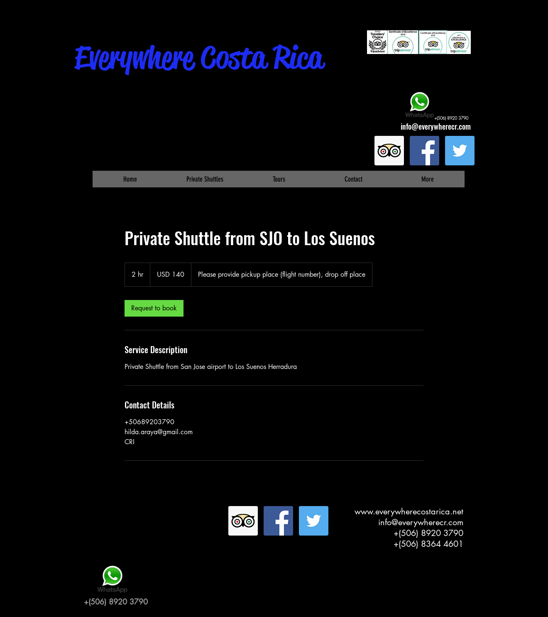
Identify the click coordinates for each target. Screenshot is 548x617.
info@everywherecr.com (436, 126)
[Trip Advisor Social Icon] (389, 150)
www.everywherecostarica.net (409, 511)
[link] (154, 308)
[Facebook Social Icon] (424, 150)
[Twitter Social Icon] (460, 150)
